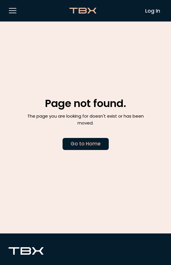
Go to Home (86, 143)
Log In (152, 10)
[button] (12, 10)
